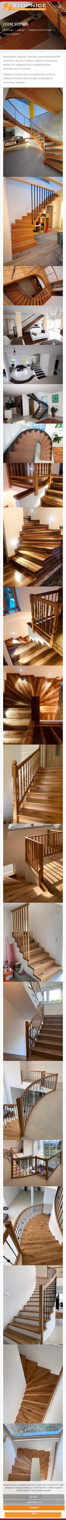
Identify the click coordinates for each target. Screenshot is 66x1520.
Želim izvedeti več (33, 1502)
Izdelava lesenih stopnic (40, 29)
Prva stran (8, 29)
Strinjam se (34, 1507)
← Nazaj (33, 1513)
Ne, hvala (33, 1496)
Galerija (21, 29)
